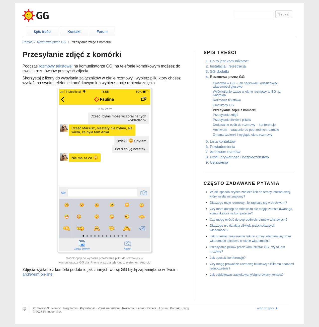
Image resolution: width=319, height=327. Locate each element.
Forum (102, 32)
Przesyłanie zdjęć (225, 115)
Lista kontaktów (223, 141)
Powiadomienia (222, 146)
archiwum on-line (37, 274)
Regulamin (70, 308)
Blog (186, 308)
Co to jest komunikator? (229, 61)
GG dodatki (219, 71)
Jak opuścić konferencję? (228, 258)
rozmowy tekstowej (56, 66)
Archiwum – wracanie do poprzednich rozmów (246, 129)
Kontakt (74, 32)
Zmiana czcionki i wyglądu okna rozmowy (242, 134)
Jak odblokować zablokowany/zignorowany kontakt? (247, 274)
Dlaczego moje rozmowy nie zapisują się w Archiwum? (248, 202)
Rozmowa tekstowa (227, 100)
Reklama (128, 308)
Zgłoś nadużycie (109, 308)
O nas (140, 308)
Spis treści (42, 32)
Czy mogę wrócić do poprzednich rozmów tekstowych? (248, 219)
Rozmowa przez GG (51, 42)
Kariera (152, 308)
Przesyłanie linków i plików (232, 120)
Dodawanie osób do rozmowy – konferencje (244, 125)
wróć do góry (265, 308)
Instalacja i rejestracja (228, 66)
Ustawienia (219, 162)
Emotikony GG (223, 105)
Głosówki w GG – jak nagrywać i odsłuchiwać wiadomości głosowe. (245, 84)
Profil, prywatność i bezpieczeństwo (239, 157)
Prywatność (87, 308)
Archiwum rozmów (225, 152)
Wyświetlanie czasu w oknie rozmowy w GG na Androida (247, 93)
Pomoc (27, 42)
